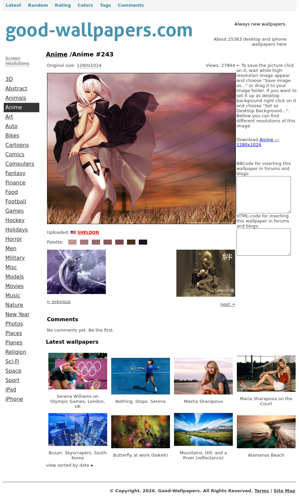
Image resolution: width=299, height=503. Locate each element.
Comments (131, 5)
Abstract (16, 89)
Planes (14, 343)
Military (15, 258)
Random (38, 5)
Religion (15, 352)
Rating (63, 5)
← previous (59, 301)
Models (14, 277)
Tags (105, 5)
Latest (13, 5)
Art (9, 117)
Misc (11, 267)
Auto (11, 126)
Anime (13, 107)
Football (15, 202)
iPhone (14, 399)
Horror (13, 239)
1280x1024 (89, 65)
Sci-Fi (12, 362)
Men (10, 249)
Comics (15, 155)
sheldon (88, 231)
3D (9, 79)
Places (13, 333)
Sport (12, 380)
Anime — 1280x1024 (258, 142)
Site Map (284, 490)
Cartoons (17, 145)
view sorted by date (69, 465)
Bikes (12, 136)
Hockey (15, 220)
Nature (14, 305)
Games (14, 211)
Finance (15, 183)
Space (13, 371)
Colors (85, 5)
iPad (10, 390)
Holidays (16, 230)
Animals (15, 98)
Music (12, 296)
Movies (14, 286)
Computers (19, 164)
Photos (14, 324)
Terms (261, 490)
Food (11, 192)
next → (227, 304)
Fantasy (15, 173)
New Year (17, 314)
